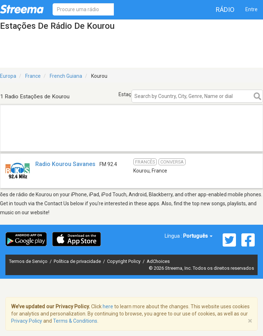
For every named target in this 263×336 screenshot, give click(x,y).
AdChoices (158, 261)
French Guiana (66, 76)
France (33, 76)
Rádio (225, 9)
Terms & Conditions (75, 321)
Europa (8, 76)
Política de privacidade (78, 261)
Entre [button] (251, 9)
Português (198, 236)
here (108, 306)
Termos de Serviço (29, 261)
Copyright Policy (124, 261)
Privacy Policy (26, 321)
